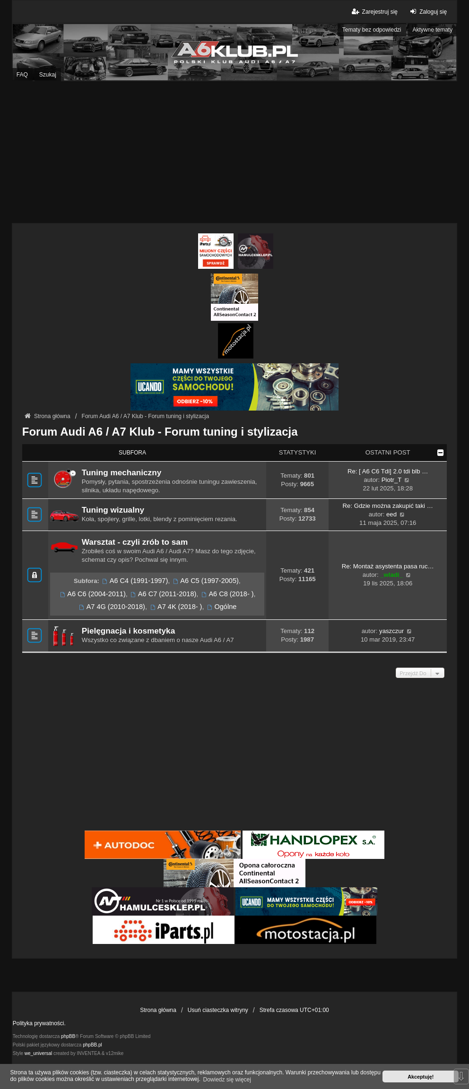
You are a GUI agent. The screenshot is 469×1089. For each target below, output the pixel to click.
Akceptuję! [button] (421, 1077)
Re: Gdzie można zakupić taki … (388, 505)
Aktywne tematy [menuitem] (433, 29)
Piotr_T (392, 479)
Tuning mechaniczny (121, 472)
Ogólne (221, 606)
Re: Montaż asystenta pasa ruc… (388, 566)
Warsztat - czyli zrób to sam (135, 542)
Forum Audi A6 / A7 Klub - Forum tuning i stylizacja (160, 431)
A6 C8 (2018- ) (226, 594)
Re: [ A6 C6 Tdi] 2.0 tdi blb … (387, 471)
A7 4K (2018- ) (175, 606)
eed (391, 514)
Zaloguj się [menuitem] (427, 11)
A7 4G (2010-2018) (111, 606)
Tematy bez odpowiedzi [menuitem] (371, 29)
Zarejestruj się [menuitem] (374, 11)
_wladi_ (391, 574)
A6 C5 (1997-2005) (205, 580)
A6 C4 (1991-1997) (134, 580)
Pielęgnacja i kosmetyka (128, 630)
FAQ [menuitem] (22, 74)
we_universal (38, 1053)
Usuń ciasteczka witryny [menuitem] (218, 1010)
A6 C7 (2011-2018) (163, 594)
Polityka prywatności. (39, 1023)
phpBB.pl (92, 1044)
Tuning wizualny (113, 510)
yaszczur (391, 631)
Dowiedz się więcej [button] (227, 1079)
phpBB (68, 1036)
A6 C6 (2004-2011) (92, 594)
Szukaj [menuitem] (47, 74)
